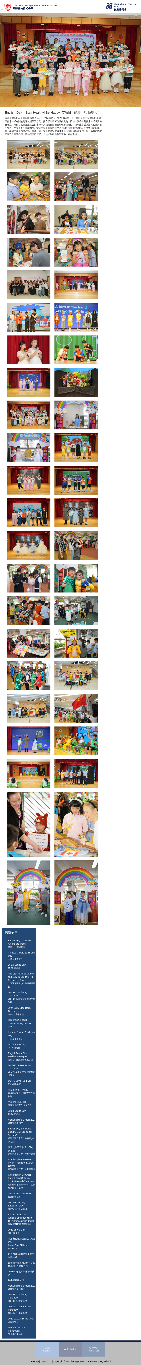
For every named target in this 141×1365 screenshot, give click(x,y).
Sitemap (34, 1361)
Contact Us (46, 1361)
